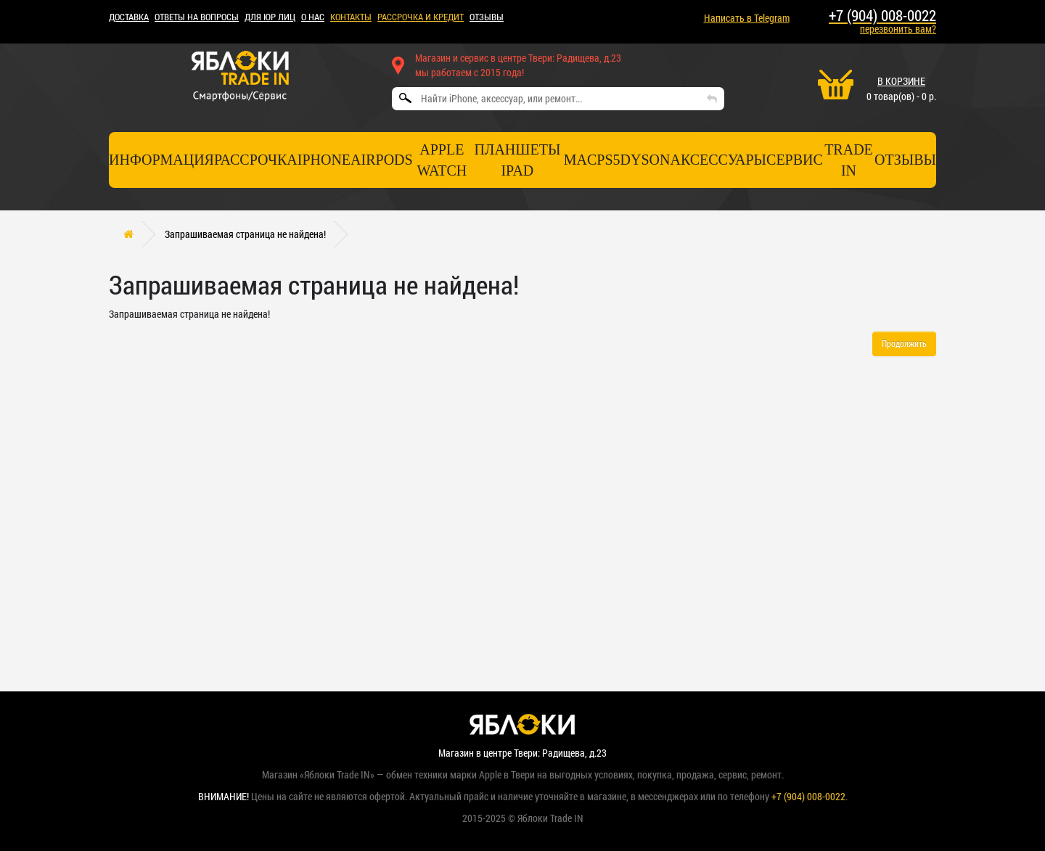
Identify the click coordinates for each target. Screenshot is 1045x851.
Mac (580, 160)
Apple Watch (442, 159)
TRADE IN (848, 159)
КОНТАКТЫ (351, 16)
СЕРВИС (794, 160)
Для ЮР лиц (270, 16)
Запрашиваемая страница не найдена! (245, 234)
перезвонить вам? (898, 29)
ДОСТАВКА (129, 16)
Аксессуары (718, 160)
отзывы (905, 160)
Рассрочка (256, 160)
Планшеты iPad (517, 159)
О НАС (312, 16)
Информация (161, 160)
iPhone (324, 160)
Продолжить (904, 343)
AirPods (382, 160)
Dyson (645, 160)
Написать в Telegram (747, 18)
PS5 (608, 160)
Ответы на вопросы (197, 16)
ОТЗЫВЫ (487, 16)
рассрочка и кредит (420, 16)
